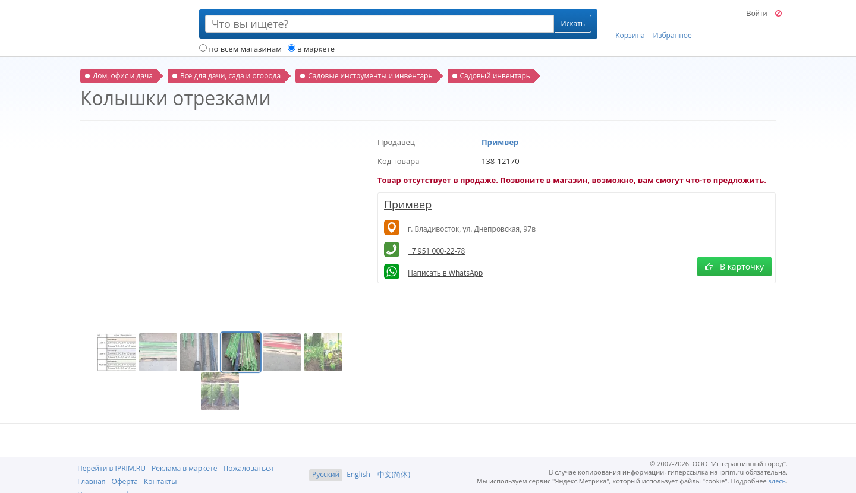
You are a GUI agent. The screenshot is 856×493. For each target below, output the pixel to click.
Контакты (160, 481)
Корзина (630, 24)
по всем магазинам (240, 48)
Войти (756, 14)
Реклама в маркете (184, 468)
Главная (91, 481)
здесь (777, 480)
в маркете (311, 48)
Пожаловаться (248, 468)
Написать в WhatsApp (445, 273)
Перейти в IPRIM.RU (111, 468)
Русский (325, 474)
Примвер (500, 142)
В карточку (734, 266)
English (358, 474)
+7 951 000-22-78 (436, 251)
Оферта (125, 481)
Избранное (672, 24)
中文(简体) (393, 474)
